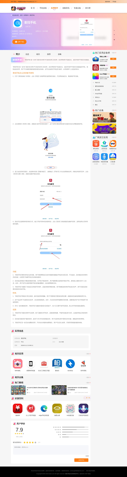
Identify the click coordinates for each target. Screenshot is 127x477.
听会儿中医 (98, 101)
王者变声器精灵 (83, 410)
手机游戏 (43, 8)
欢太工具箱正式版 (44, 365)
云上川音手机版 (31, 410)
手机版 (114, 1)
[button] (114, 34)
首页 (21, 15)
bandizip (70, 365)
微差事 (17, 410)
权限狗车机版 (31, 365)
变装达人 (97, 97)
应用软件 (54, 8)
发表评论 (81, 460)
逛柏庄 (57, 365)
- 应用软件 (26, 15)
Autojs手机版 (98, 93)
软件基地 (83, 365)
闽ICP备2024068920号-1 (72, 473)
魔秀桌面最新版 (99, 86)
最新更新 (107, 1)
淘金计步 (97, 82)
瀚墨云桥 (57, 410)
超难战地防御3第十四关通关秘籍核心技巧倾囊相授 (78, 388)
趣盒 (96, 104)
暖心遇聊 (97, 90)
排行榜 (87, 8)
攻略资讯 (65, 8)
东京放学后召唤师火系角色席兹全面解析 (37, 388)
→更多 (87, 353)
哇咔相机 (17, 365)
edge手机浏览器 (44, 410)
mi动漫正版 (70, 410)
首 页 (33, 8)
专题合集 (77, 8)
